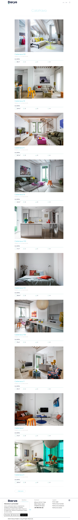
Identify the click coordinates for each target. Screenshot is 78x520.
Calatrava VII (20, 288)
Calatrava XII (20, 54)
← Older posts (20, 491)
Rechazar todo (16, 514)
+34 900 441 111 (38, 507)
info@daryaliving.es (39, 505)
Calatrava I (19, 428)
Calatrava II (20, 475)
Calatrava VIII (20, 241)
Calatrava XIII (20, 334)
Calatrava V (20, 381)
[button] (70, 2)
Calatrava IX (20, 194)
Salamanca (25, 501)
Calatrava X (20, 148)
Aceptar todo (24, 514)
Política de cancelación (58, 505)
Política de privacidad (58, 503)
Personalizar (7, 514)
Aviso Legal (55, 501)
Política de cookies (57, 507)
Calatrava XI (20, 101)
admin (20, 56)
